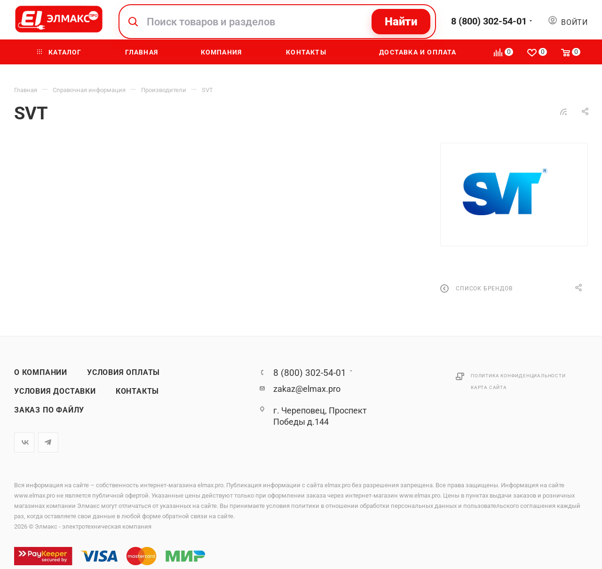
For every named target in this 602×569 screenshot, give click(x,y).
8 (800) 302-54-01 (489, 21)
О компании (40, 372)
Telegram (48, 442)
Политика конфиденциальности (518, 375)
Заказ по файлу (49, 410)
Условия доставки (55, 391)
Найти (401, 21)
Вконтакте (24, 442)
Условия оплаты (123, 372)
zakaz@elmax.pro (307, 389)
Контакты (137, 391)
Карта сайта (489, 387)
